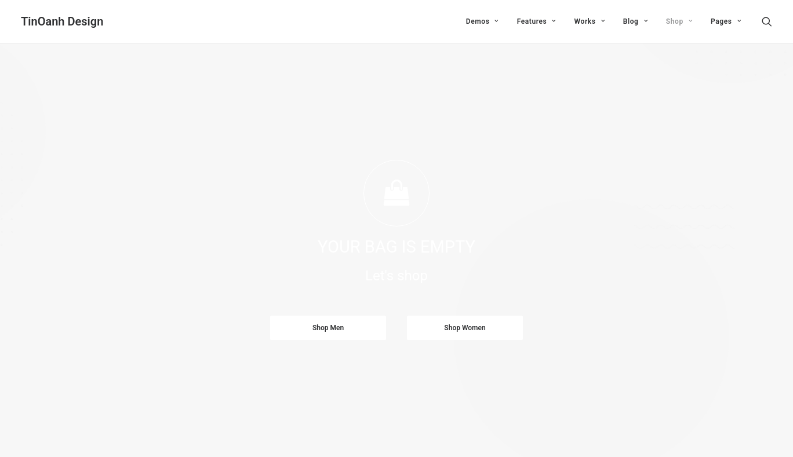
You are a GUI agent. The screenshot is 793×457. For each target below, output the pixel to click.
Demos (482, 21)
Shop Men (328, 308)
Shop (679, 21)
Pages (726, 21)
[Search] (767, 21)
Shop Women (464, 308)
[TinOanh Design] (62, 21)
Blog (635, 21)
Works (589, 21)
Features (536, 21)
